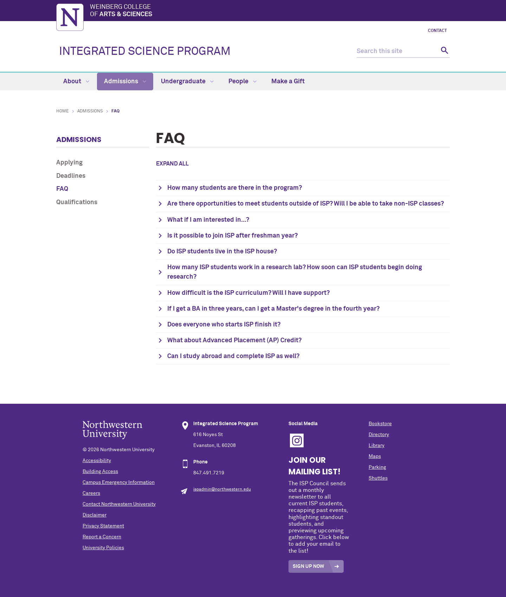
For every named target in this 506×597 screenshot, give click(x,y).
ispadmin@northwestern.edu (222, 489)
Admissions (125, 81)
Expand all (172, 164)
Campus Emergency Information (119, 482)
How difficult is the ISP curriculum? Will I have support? (248, 293)
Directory (379, 434)
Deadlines (70, 176)
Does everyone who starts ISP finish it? (223, 325)
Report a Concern (102, 536)
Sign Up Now (308, 566)
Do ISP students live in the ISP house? (222, 251)
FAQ (62, 189)
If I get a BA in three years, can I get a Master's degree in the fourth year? (273, 309)
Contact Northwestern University (119, 504)
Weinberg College (270, 11)
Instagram (297, 440)
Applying (69, 163)
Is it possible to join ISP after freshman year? (232, 236)
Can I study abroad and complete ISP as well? (233, 356)
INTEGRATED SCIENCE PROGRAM (145, 51)
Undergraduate (187, 81)
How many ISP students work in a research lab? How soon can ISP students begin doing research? (294, 272)
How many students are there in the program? (234, 188)
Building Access (100, 471)
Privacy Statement (103, 526)
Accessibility (97, 460)
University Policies (103, 547)
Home (62, 111)
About (76, 81)
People (242, 81)
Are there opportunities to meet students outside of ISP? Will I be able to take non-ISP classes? (305, 204)
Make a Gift (288, 81)
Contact (437, 31)
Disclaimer (94, 515)
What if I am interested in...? (208, 220)
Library (376, 445)
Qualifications (76, 202)
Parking (377, 467)
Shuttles (378, 478)
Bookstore (380, 423)
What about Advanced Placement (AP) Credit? (234, 340)
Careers (91, 493)
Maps (375, 456)
